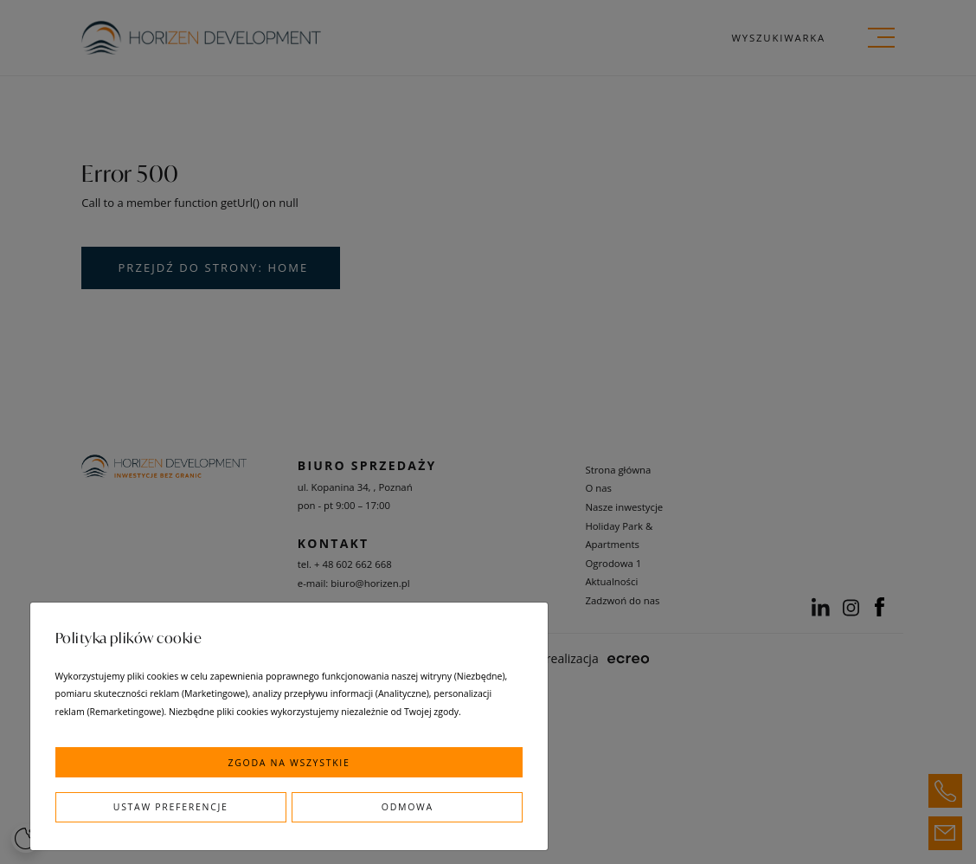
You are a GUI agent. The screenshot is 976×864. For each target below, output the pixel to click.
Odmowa (407, 807)
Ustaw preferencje (170, 807)
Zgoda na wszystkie (289, 763)
